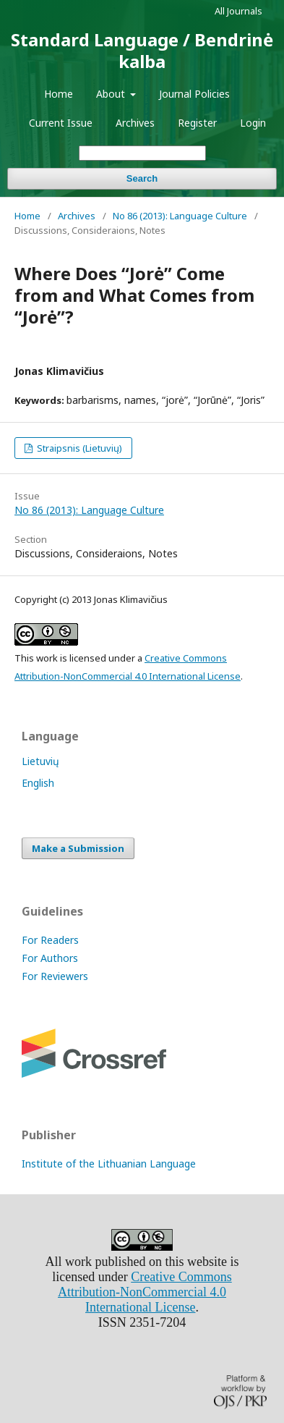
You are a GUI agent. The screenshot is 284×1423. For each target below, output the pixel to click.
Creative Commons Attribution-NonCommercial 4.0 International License (145, 1292)
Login (253, 123)
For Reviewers (55, 976)
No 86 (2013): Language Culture (180, 215)
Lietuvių (40, 761)
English (38, 783)
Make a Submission (78, 848)
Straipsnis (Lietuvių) (78, 448)
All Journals (238, 10)
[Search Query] (142, 153)
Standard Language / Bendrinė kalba (142, 50)
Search (142, 178)
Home (58, 94)
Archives (135, 123)
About (112, 94)
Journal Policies (194, 94)
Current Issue (60, 123)
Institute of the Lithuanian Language (109, 1163)
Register (197, 123)
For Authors (50, 958)
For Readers (50, 940)
